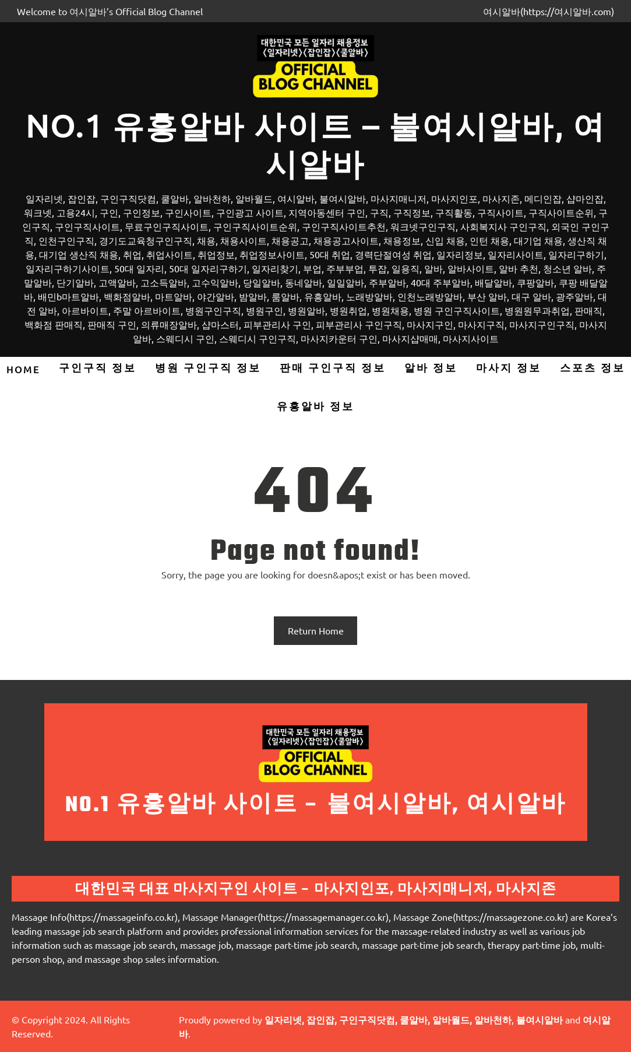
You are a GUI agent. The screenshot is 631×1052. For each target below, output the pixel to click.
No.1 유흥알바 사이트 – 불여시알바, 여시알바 (316, 144)
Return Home (316, 630)
